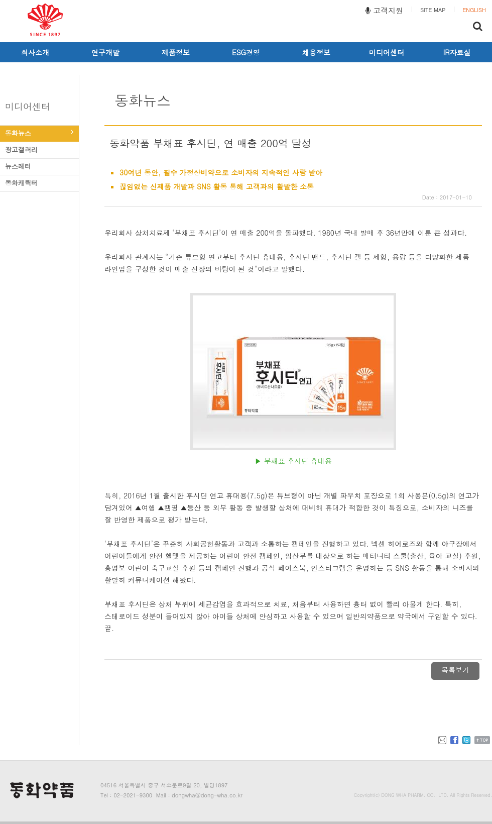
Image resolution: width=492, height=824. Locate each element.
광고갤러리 (39, 149)
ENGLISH (474, 10)
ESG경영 (246, 52)
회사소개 (35, 52)
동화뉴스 (39, 133)
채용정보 (316, 52)
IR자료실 (457, 52)
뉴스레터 (39, 166)
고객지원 (384, 10)
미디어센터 (386, 52)
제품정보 (176, 52)
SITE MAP (432, 10)
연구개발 (105, 52)
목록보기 (455, 670)
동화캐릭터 (39, 182)
